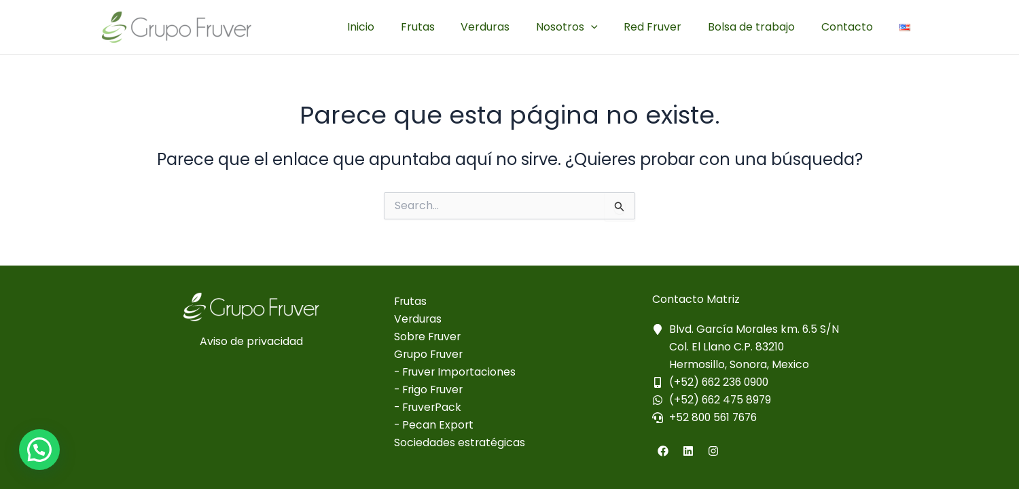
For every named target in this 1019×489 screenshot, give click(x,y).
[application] (606, 27)
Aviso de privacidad (251, 340)
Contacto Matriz (696, 298)
